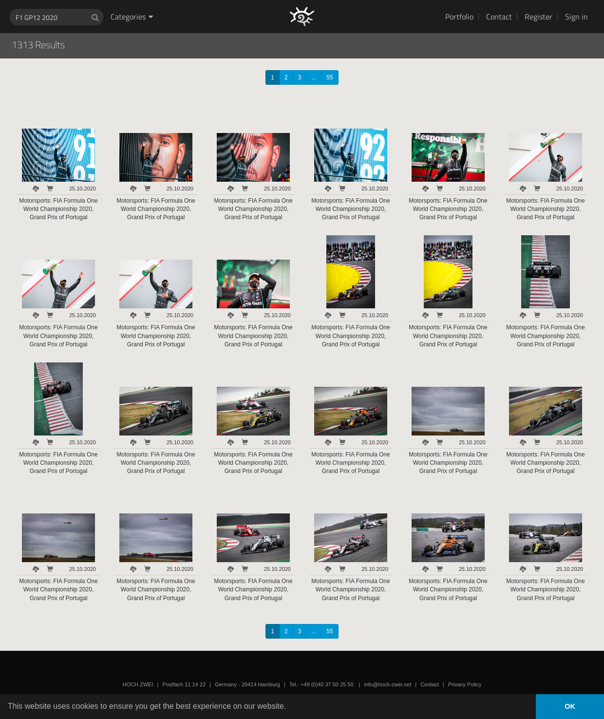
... (313, 77)
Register (538, 16)
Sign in (576, 16)
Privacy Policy (464, 684)
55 (329, 77)
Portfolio (459, 16)
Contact (499, 16)
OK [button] (570, 706)
